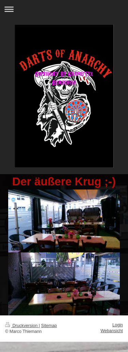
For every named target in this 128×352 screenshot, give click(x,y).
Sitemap (49, 325)
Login (117, 325)
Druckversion (22, 325)
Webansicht (111, 330)
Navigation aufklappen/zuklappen (64, 9)
